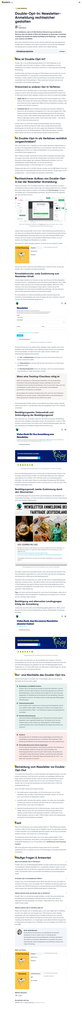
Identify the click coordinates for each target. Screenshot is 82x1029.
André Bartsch (32, 930)
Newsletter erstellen (54, 976)
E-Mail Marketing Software (54, 247)
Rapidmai (42, 224)
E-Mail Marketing (52, 190)
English (19, 995)
